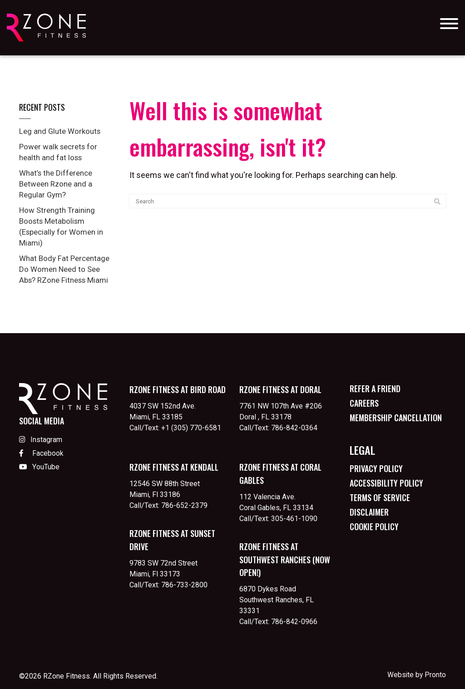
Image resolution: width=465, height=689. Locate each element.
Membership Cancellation (396, 417)
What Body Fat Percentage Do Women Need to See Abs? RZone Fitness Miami (67, 269)
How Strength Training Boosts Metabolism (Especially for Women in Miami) (64, 226)
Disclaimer (369, 512)
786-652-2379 (184, 505)
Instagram (40, 440)
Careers (364, 403)
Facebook (41, 453)
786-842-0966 (294, 621)
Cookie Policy (374, 526)
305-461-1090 (294, 518)
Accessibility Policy (386, 483)
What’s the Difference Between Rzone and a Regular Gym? (58, 183)
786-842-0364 (294, 427)
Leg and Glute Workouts (62, 131)
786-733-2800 (184, 585)
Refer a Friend (375, 388)
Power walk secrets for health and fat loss (61, 152)
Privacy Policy (376, 468)
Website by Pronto (416, 674)
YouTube (39, 467)
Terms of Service (380, 497)
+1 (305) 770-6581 (191, 427)
